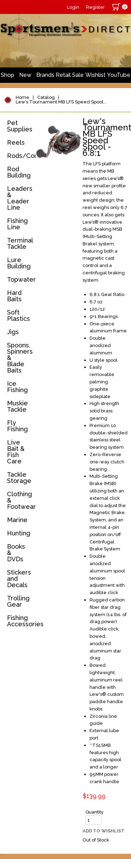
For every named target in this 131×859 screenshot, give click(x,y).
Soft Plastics (18, 315)
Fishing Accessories (20, 621)
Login (73, 7)
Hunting (18, 533)
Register (95, 7)
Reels (16, 142)
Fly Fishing (17, 426)
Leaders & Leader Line (19, 198)
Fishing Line (17, 224)
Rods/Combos (20, 155)
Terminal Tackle (20, 243)
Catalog (46, 97)
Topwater (20, 279)
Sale (78, 75)
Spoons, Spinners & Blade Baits (20, 357)
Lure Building (19, 263)
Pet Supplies (19, 126)
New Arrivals (25, 77)
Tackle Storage (19, 477)
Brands (45, 75)
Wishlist (95, 75)
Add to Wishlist (103, 830)
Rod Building (19, 172)
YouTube (118, 75)
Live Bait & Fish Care (15, 452)
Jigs (13, 331)
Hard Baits (14, 296)
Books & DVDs (16, 553)
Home (22, 97)
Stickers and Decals (19, 579)
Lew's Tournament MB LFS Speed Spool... (61, 102)
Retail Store (63, 77)
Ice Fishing (17, 387)
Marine (17, 520)
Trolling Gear (18, 601)
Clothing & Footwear (20, 500)
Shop (7, 75)
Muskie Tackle (17, 406)
